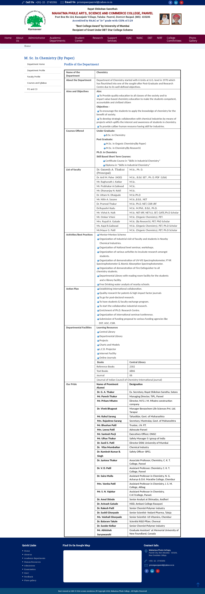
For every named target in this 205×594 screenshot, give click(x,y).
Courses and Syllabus (37, 83)
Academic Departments (57, 39)
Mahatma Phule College (120, 591)
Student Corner (79, 39)
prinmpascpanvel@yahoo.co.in (94, 2)
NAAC (140, 37)
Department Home (36, 64)
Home (8, 37)
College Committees (174, 39)
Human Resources (32, 562)
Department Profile (36, 70)
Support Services (112, 39)
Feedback (28, 576)
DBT (150, 37)
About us (28, 554)
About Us (19, 39)
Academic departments (34, 558)
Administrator (36, 37)
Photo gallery (30, 580)
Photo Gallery (193, 39)
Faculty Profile (33, 76)
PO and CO (32, 89)
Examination (30, 569)
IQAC (129, 37)
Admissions (29, 565)
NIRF (159, 37)
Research (98, 37)
